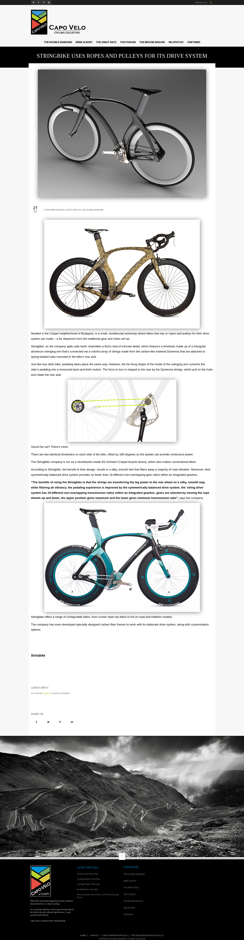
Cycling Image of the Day (88, 878)
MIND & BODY (84, 42)
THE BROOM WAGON (152, 42)
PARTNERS (194, 42)
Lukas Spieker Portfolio (114, 935)
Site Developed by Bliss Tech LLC (147, 935)
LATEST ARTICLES (73, 209)
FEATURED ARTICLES (55, 209)
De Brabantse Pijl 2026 (87, 889)
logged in (47, 693)
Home (83, 935)
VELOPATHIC (176, 42)
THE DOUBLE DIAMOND (58, 42)
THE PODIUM (128, 42)
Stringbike (38, 655)
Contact (94, 935)
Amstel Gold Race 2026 (87, 873)
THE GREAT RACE (106, 42)
